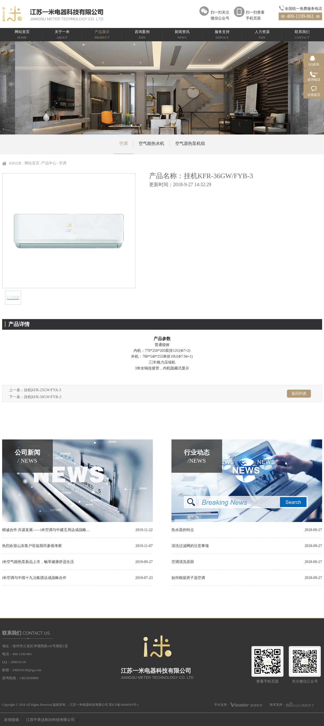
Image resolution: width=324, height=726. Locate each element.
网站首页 (32, 163)
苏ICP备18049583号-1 (124, 705)
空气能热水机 (151, 143)
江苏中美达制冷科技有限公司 (50, 720)
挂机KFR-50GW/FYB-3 (42, 397)
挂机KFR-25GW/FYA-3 (42, 390)
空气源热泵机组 (190, 143)
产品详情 (19, 324)
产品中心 (48, 163)
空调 (123, 143)
